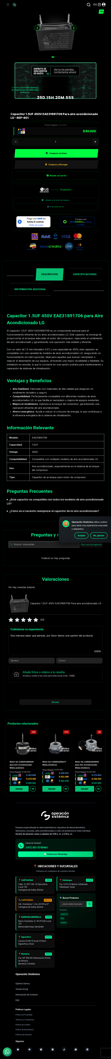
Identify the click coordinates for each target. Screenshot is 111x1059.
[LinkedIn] (87, 1049)
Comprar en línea (56, 153)
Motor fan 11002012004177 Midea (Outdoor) (54, 763)
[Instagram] (41, 1049)
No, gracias (98, 535)
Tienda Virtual (22, 989)
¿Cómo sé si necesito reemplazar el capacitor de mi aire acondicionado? (54, 511)
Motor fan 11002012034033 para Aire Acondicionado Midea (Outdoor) (87, 765)
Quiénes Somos (23, 983)
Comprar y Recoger (56, 164)
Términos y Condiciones (25, 1020)
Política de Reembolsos (25, 1029)
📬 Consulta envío (55, 207)
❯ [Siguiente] (74, 27)
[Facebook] (29, 1049)
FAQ (17, 1000)
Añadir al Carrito (56, 175)
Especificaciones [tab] (85, 274)
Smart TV (64, 916)
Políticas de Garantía (24, 1035)
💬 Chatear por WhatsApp (55, 854)
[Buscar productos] (73, 905)
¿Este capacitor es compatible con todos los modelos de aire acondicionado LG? (55, 501)
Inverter (63, 924)
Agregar (19, 788)
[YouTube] (52, 1049)
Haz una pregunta (91, 544)
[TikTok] (64, 1049)
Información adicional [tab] (30, 289)
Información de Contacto (27, 994)
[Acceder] (104, 4)
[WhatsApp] (18, 1049)
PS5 (62, 920)
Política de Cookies (23, 1025)
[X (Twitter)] (75, 1049)
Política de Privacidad (24, 1015)
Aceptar (81, 535)
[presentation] (55, 690)
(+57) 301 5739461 (37, 847)
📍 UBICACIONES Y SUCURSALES (55, 866)
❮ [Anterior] (37, 27)
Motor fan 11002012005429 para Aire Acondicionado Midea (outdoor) (21, 765)
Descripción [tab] (49, 274)
